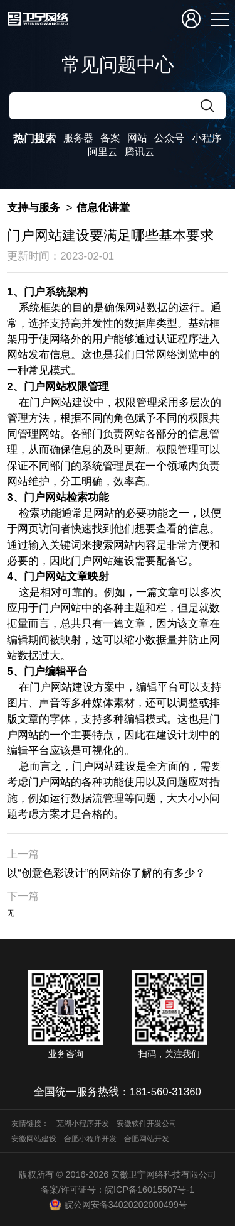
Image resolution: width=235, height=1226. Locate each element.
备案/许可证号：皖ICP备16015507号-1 (117, 1190)
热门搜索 (34, 139)
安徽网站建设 (33, 1138)
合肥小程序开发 (90, 1138)
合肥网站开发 (146, 1138)
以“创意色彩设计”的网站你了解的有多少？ (106, 873)
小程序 (207, 138)
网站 (137, 138)
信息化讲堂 (103, 208)
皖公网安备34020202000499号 (117, 1204)
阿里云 (103, 151)
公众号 (169, 138)
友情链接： (30, 1123)
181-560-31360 (165, 1092)
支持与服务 (33, 208)
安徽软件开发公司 (147, 1123)
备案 (110, 138)
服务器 (78, 138)
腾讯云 (140, 151)
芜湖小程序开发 (82, 1123)
